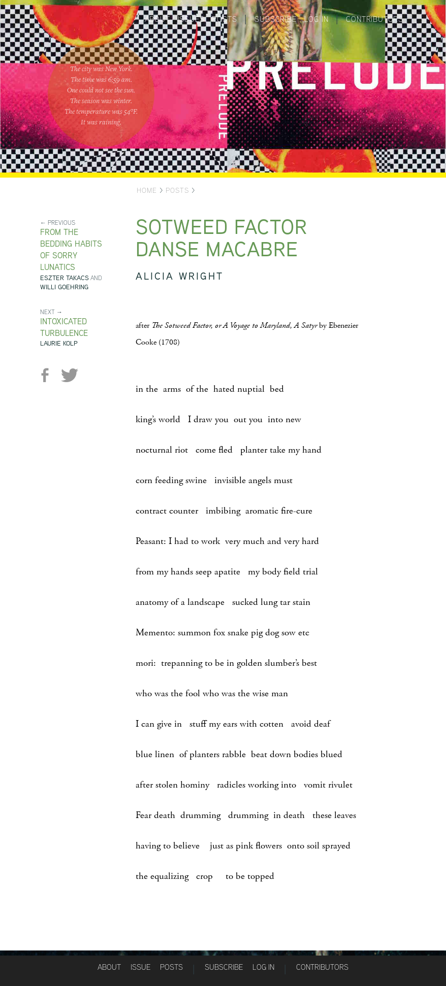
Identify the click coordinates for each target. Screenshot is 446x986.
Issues (191, 19)
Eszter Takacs (64, 278)
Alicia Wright (180, 275)
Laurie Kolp (59, 343)
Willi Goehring (64, 287)
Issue (140, 967)
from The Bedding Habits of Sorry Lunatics (71, 249)
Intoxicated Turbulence (64, 327)
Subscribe (275, 19)
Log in (316, 19)
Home (147, 190)
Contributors (374, 19)
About (157, 19)
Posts (224, 19)
